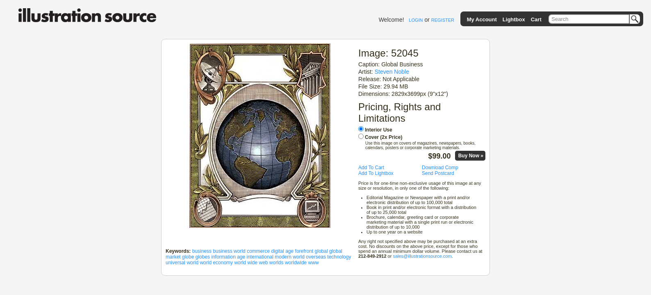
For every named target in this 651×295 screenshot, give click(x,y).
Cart (536, 19)
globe (188, 257)
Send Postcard (438, 173)
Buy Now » (470, 156)
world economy (216, 263)
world (192, 263)
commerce (258, 251)
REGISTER (442, 20)
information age (228, 257)
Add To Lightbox (376, 173)
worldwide (296, 263)
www (313, 263)
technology (339, 257)
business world (229, 251)
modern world (290, 257)
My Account (482, 19)
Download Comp (440, 167)
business (202, 251)
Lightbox (514, 19)
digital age (282, 251)
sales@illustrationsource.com (422, 256)
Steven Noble (392, 71)
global (321, 251)
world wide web (251, 263)
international (260, 257)
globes (203, 257)
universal (175, 263)
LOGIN (416, 20)
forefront (304, 251)
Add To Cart (371, 167)
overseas (316, 257)
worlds (276, 263)
